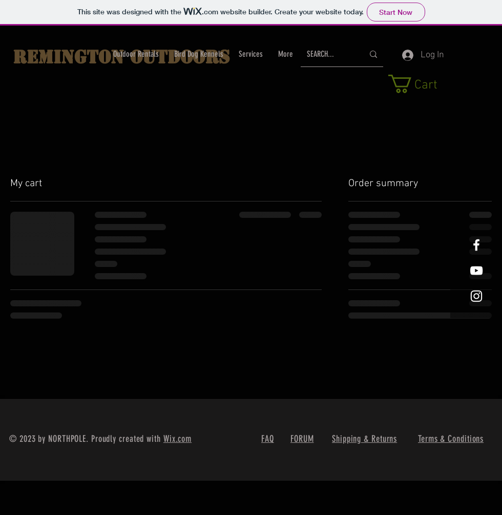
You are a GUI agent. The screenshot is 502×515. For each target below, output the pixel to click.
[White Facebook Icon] (476, 245)
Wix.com (177, 438)
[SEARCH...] (327, 54)
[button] (423, 84)
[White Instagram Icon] (476, 296)
